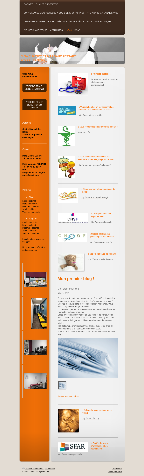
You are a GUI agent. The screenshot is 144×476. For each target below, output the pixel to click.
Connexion (117, 468)
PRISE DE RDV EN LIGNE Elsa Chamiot (34, 87)
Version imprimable (33, 468)
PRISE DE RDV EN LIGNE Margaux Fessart (34, 105)
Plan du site (50, 468)
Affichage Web (115, 471)
